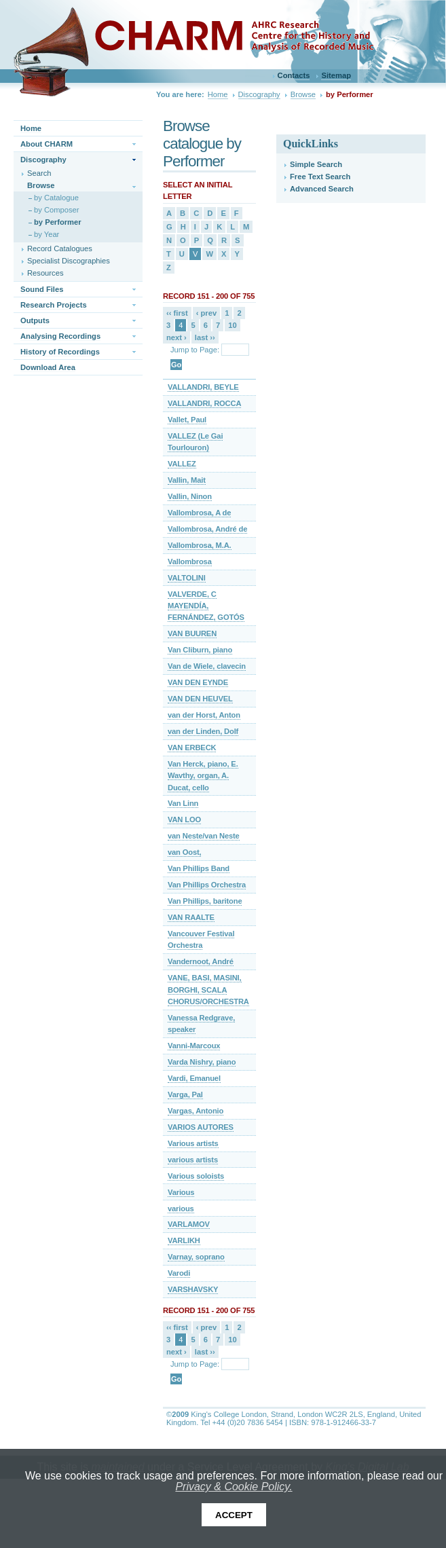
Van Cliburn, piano (200, 650)
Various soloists (196, 1176)
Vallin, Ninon (190, 496)
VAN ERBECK (192, 747)
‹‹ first (177, 313)
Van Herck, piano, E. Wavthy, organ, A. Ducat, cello (203, 776)
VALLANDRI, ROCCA (204, 403)
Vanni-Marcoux (194, 1046)
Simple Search (316, 164)
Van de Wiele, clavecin (207, 666)
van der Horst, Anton (204, 715)
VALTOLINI (187, 578)
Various (181, 1192)
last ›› (205, 337)
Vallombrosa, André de (207, 529)
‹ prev (206, 313)
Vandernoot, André (201, 961)
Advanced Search (322, 189)
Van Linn (183, 803)
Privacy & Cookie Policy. (233, 1486)
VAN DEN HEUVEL (200, 699)
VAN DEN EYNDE (198, 682)
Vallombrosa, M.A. (199, 545)
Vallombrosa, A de (199, 513)
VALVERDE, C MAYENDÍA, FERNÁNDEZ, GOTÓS (206, 606)
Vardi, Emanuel (194, 1078)
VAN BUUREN (192, 633)
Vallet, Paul (187, 420)
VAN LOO (184, 819)
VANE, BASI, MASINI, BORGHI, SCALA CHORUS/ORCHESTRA (208, 990)
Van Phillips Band (198, 868)
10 (232, 325)
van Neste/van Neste (204, 836)
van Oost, (184, 852)
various (181, 1208)
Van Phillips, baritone (205, 901)
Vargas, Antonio (195, 1111)
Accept (234, 1515)
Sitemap (336, 75)
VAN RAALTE (191, 917)
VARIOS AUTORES (201, 1127)
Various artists (193, 1143)
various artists (193, 1160)
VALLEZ (182, 464)
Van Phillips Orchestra (207, 885)
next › (176, 337)
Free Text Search (320, 176)
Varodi (179, 1273)
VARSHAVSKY (193, 1289)
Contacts (294, 75)
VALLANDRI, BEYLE (203, 387)
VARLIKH (184, 1240)
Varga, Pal (185, 1094)
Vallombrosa (190, 561)
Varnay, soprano (196, 1257)
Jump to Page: (194, 350)
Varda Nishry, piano (202, 1062)
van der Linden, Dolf (203, 731)
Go (176, 365)
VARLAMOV (189, 1224)
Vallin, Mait (187, 480)
